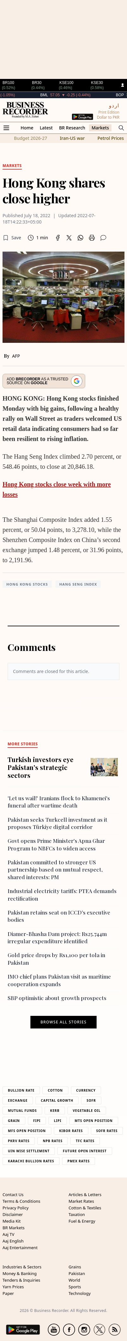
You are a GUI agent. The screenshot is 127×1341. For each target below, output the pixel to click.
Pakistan (77, 1273)
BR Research (72, 128)
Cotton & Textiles (85, 1208)
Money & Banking (20, 1273)
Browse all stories (63, 1022)
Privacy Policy (16, 1208)
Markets (100, 128)
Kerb (54, 1110)
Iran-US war (72, 138)
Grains (75, 1267)
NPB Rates (52, 1141)
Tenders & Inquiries (21, 1280)
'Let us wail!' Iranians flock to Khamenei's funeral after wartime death (59, 802)
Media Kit (12, 1221)
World (74, 1280)
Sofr (91, 1100)
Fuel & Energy (82, 1221)
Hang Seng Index (78, 584)
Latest (46, 128)
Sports (75, 1287)
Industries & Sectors (22, 1267)
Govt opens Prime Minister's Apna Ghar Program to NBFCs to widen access (56, 844)
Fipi (37, 1120)
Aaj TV (8, 1234)
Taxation (77, 1214)
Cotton (55, 1090)
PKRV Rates (18, 1141)
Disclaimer (13, 1214)
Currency (86, 1090)
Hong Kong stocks (27, 584)
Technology (80, 1293)
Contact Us (13, 1194)
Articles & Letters (85, 1194)
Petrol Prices (111, 138)
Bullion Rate (21, 1090)
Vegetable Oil (87, 1110)
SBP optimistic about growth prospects (57, 997)
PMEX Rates (78, 1161)
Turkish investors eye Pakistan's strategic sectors (40, 767)
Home (27, 128)
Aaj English (13, 1241)
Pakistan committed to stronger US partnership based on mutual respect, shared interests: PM (55, 869)
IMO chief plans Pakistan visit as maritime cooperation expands (59, 980)
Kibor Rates (71, 1131)
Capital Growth (57, 1100)
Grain (14, 1120)
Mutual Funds (22, 1110)
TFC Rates (85, 1141)
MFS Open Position (27, 1131)
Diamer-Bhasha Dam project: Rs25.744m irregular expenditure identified (57, 937)
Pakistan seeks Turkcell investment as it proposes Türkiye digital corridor (57, 823)
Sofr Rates (107, 1131)
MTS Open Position (94, 1120)
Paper (8, 1293)
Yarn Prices (13, 1287)
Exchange (18, 1100)
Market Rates (81, 1201)
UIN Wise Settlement (28, 1151)
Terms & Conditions (21, 1201)
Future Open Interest (84, 1151)
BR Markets (14, 1228)
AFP (16, 356)
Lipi (57, 1120)
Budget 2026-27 (30, 138)
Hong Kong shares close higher (54, 190)
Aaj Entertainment (20, 1247)
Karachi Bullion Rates (31, 1161)
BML (56, 95)
